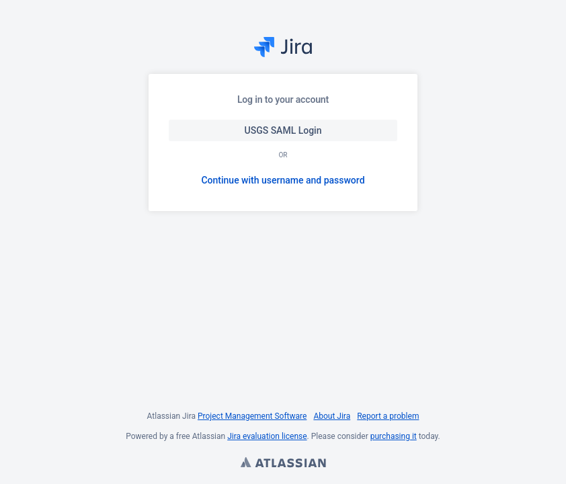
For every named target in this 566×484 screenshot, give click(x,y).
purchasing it (393, 436)
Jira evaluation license (267, 436)
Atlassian (283, 464)
